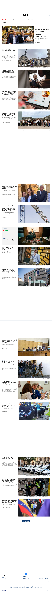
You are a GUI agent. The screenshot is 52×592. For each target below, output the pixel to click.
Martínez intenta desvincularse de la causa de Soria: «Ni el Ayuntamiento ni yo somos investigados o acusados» (9, 384)
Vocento (3, 581)
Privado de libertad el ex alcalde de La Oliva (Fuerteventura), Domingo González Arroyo (8, 363)
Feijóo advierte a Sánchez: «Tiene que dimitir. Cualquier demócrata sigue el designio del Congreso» (9, 72)
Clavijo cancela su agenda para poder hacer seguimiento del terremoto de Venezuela (9, 501)
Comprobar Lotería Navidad (20, 586)
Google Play (47, 578)
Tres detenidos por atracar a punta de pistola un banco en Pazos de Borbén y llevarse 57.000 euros (9, 404)
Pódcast (41, 587)
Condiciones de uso (30, 581)
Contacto (12, 581)
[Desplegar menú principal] (2, 15)
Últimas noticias (42, 586)
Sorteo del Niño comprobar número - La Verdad (32, 587)
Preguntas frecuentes (22, 587)
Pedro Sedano (4, 217)
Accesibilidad (39, 581)
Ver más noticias (26, 521)
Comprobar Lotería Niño (8, 586)
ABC (2, 348)
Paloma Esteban (4, 79)
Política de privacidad (17, 581)
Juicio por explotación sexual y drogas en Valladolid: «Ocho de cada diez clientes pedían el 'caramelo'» (9, 340)
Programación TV (36, 586)
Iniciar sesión (49, 15)
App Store (41, 578)
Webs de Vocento (47, 590)
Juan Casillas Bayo (37, 42)
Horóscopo (31, 586)
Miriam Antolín (9, 194)
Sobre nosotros (7, 581)
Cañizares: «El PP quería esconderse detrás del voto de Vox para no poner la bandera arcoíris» (9, 51)
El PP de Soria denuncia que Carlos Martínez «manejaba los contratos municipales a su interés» (9, 186)
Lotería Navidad (27, 586)
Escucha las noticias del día (14, 587)
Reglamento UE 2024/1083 (46, 581)
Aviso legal (35, 581)
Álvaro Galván (4, 101)
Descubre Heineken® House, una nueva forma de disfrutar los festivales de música (9, 241)
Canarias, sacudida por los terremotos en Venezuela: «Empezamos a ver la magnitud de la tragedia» (8, 481)
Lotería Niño (14, 586)
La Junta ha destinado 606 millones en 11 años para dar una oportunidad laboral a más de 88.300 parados (8, 113)
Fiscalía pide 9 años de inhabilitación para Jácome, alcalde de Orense (8, 248)
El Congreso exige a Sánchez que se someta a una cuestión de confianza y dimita (20, 19)
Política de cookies (23, 581)
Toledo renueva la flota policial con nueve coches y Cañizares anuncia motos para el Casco (9, 459)
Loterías (46, 586)
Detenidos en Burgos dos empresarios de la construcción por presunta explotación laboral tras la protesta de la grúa (8, 208)
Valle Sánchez (4, 60)
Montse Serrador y (4, 194)
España (4, 22)
